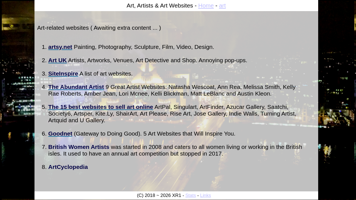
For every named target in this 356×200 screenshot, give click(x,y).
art (222, 5)
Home (206, 5)
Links (205, 195)
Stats (190, 195)
